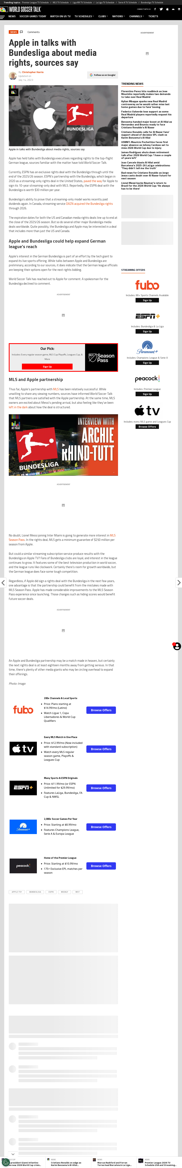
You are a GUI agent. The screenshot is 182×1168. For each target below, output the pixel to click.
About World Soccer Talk (38, 1129)
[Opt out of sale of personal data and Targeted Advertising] (6, 1162)
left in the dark (18, 407)
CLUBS (103, 16)
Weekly (64, 892)
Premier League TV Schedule (35, 2)
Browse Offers (101, 710)
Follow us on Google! (104, 75)
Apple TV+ (17, 892)
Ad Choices (136, 1129)
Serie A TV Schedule (127, 2)
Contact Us (151, 1129)
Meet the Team (63, 1129)
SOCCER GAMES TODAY (32, 16)
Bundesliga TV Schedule (152, 2)
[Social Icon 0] (74, 1115)
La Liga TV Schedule (105, 2)
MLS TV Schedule (61, 2)
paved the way (93, 181)
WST (77, 892)
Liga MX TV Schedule (82, 2)
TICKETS (153, 16)
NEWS (12, 16)
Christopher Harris (33, 72)
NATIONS (119, 16)
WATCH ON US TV (60, 16)
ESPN (51, 892)
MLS (56, 389)
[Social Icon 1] (83, 1115)
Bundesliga (35, 892)
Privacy (79, 1129)
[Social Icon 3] (99, 1115)
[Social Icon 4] (107, 1115)
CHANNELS (136, 16)
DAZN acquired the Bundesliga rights (89, 203)
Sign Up (147, 300)
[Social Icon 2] (91, 1115)
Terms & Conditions (97, 1129)
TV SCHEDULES (84, 16)
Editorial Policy (119, 1129)
